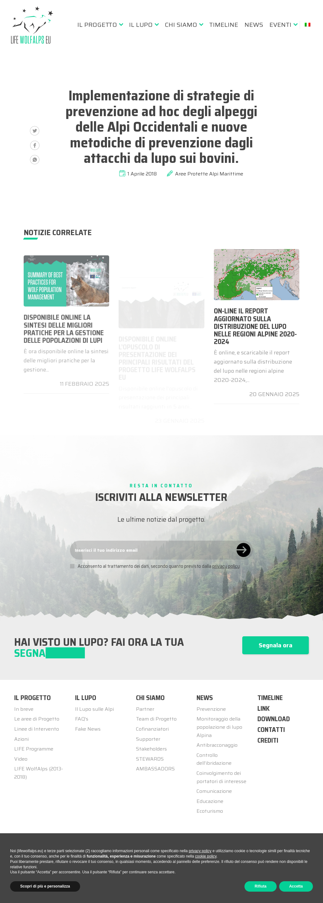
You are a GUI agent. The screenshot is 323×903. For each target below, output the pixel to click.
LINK (263, 708)
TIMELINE (270, 697)
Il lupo (141, 24)
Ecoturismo (210, 811)
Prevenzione (211, 709)
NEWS (205, 697)
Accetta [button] (296, 886)
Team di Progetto (156, 719)
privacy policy (226, 566)
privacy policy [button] (200, 851)
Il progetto (97, 24)
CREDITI (267, 740)
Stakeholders (151, 749)
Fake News (88, 729)
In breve (23, 709)
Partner (145, 709)
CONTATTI (271, 729)
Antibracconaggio (217, 745)
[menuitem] (100, 24)
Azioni (21, 739)
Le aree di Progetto (36, 719)
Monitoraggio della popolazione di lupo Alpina (219, 727)
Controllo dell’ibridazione (214, 759)
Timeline (223, 24)
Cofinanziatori (152, 729)
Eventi (280, 24)
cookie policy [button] (205, 856)
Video (20, 759)
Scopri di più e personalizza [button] (45, 886)
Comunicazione (214, 791)
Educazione (210, 801)
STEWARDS (150, 759)
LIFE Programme (33, 749)
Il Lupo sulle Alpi (94, 709)
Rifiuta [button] (260, 886)
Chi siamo (181, 24)
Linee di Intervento (36, 729)
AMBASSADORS (155, 769)
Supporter (148, 739)
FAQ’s (81, 719)
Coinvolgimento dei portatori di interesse (221, 777)
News (253, 24)
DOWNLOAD (273, 719)
